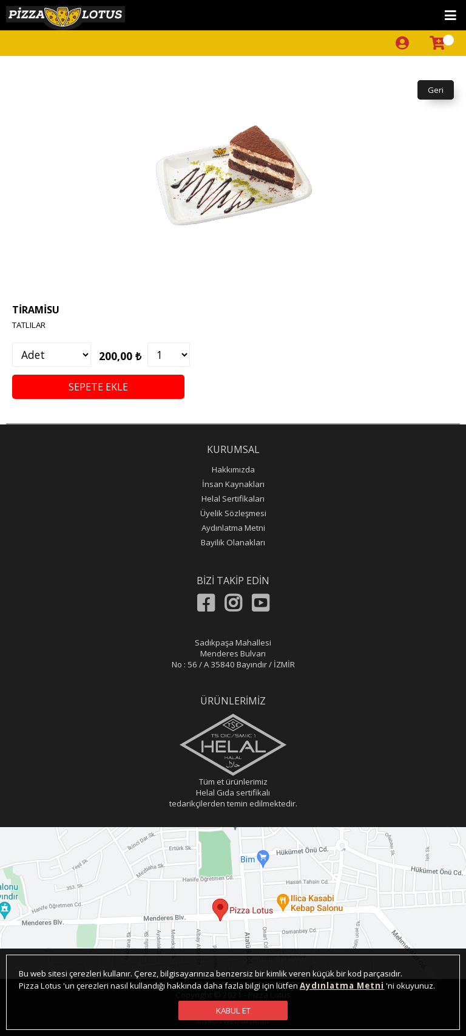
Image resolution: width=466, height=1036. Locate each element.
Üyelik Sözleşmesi (233, 513)
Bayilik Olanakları (233, 542)
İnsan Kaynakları (233, 484)
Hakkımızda (233, 469)
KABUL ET (233, 1010)
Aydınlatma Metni (233, 527)
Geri (436, 89)
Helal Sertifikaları (233, 498)
